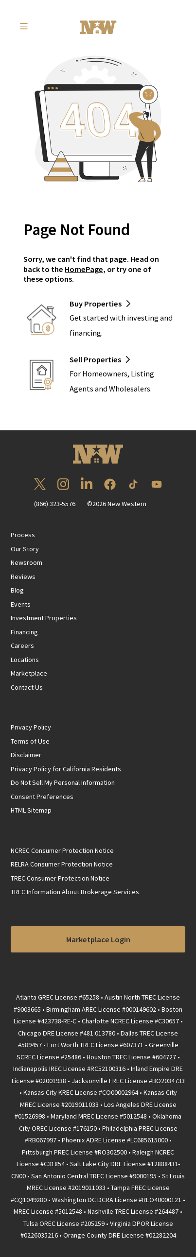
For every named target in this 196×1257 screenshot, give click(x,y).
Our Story (25, 548)
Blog (17, 590)
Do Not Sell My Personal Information (63, 782)
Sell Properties (95, 359)
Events (21, 604)
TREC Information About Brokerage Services (75, 891)
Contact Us (27, 687)
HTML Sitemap (31, 810)
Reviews (23, 576)
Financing (24, 632)
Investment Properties (44, 617)
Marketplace (29, 673)
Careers (22, 645)
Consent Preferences (42, 796)
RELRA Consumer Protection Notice (62, 864)
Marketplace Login (98, 939)
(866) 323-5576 (54, 503)
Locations (25, 659)
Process (23, 534)
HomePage (84, 269)
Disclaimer (26, 754)
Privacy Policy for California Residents (66, 768)
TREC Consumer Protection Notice (60, 878)
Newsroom (26, 562)
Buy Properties (96, 303)
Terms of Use (30, 741)
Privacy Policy (31, 727)
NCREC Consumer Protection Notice (62, 850)
